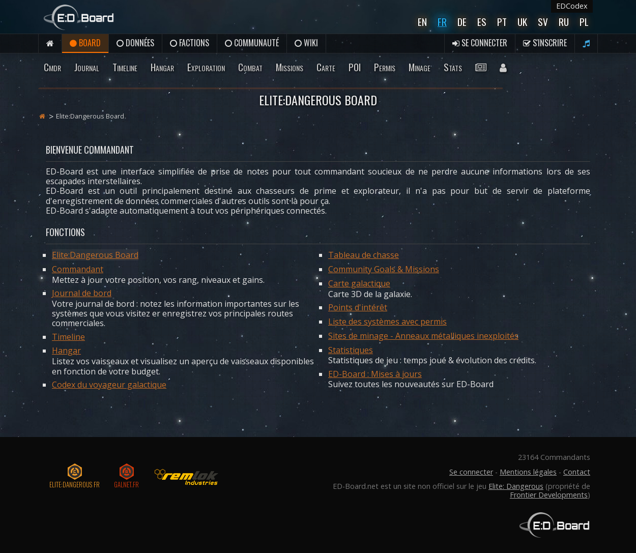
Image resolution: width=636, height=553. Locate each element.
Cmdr (52, 67)
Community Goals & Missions (383, 269)
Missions (289, 67)
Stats (453, 67)
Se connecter (479, 43)
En (422, 21)
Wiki (306, 43)
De (462, 21)
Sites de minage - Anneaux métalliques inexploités (423, 335)
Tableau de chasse (363, 254)
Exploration (206, 67)
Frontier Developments (549, 495)
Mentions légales (528, 472)
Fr (442, 21)
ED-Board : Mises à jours (375, 374)
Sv (543, 21)
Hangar (162, 67)
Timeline (124, 67)
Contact (576, 472)
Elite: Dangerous (515, 486)
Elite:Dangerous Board (95, 254)
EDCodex (572, 6)
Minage (419, 67)
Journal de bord (81, 293)
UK (522, 21)
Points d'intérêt (357, 307)
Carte (325, 67)
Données (135, 43)
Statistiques (350, 350)
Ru (564, 21)
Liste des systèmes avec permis (387, 321)
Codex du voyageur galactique (109, 384)
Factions (189, 43)
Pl (584, 21)
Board (85, 43)
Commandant (77, 269)
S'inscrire (545, 43)
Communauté (252, 43)
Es (481, 21)
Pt (502, 21)
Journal (86, 67)
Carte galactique (359, 283)
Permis (384, 67)
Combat (250, 67)
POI (355, 67)
